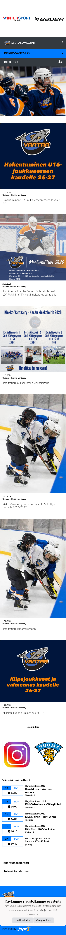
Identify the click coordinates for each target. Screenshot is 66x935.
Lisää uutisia (32, 726)
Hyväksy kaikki (22, 920)
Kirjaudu (33, 62)
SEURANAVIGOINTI (35, 41)
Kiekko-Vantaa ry (35, 53)
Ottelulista (9, 851)
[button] (5, 91)
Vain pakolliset (43, 920)
